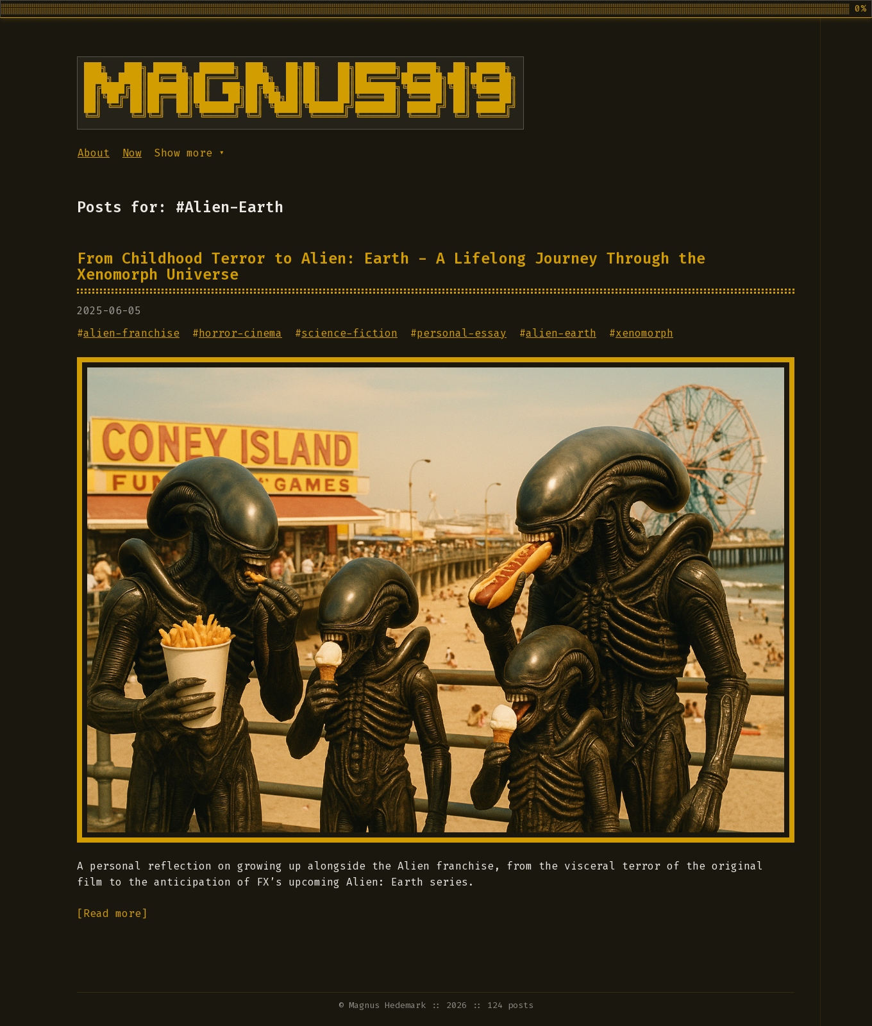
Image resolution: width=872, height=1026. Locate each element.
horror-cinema (240, 333)
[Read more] (112, 913)
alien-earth (561, 333)
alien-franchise (131, 333)
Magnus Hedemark (387, 1005)
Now (132, 153)
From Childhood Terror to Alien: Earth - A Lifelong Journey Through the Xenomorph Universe (391, 266)
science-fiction (349, 333)
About (94, 153)
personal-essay (462, 333)
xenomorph (644, 333)
